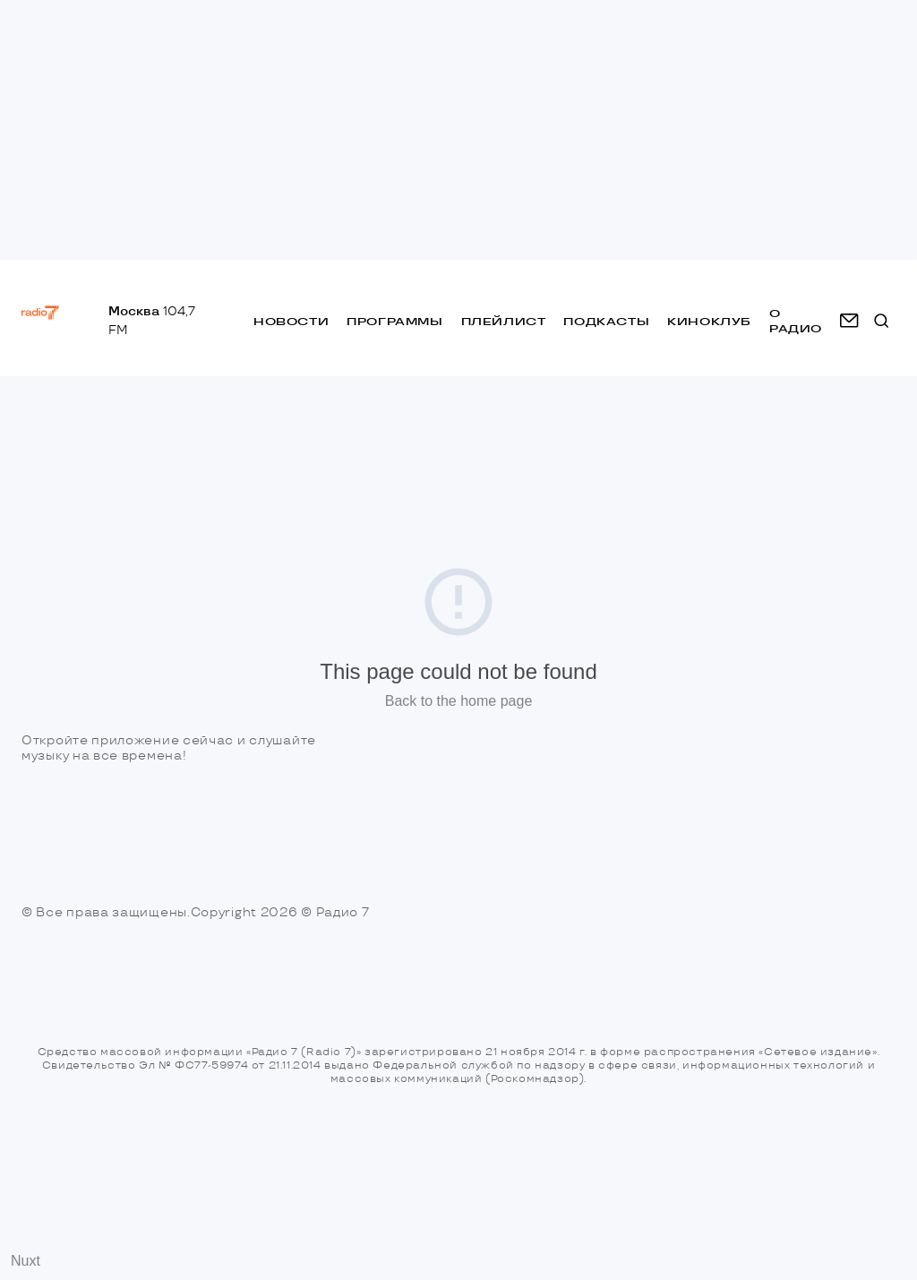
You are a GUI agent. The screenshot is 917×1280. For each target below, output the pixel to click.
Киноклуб (709, 321)
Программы (394, 321)
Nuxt (25, 1260)
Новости (291, 321)
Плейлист (503, 321)
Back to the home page (459, 701)
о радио (795, 320)
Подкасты (606, 321)
